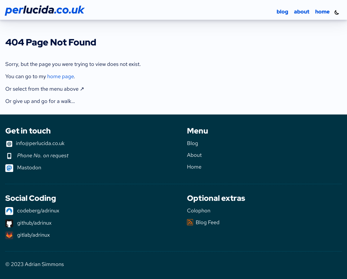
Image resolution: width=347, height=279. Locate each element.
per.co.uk (44, 9)
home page (60, 76)
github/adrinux (28, 222)
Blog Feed (203, 222)
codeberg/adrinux (32, 210)
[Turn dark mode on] (336, 12)
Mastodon (23, 167)
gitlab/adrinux (27, 234)
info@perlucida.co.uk (35, 144)
